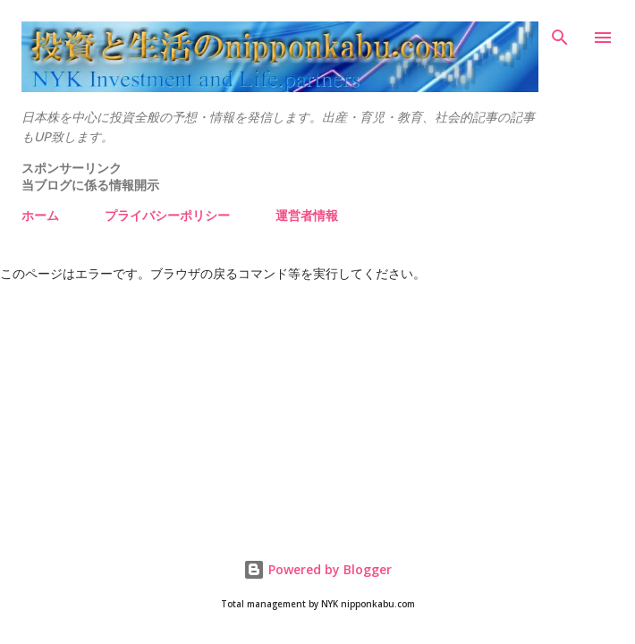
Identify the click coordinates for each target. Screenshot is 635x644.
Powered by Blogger (317, 569)
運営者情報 (306, 215)
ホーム (40, 215)
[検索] (560, 32)
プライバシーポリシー (167, 215)
